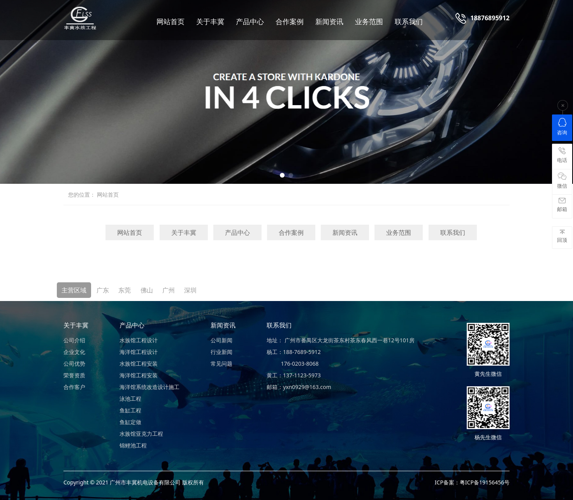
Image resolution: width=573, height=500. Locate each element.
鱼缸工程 (130, 410)
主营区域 (74, 290)
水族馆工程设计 (139, 340)
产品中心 (250, 21)
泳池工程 (130, 398)
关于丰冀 (210, 21)
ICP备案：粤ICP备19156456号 (472, 482)
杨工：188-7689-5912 (294, 352)
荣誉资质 (74, 375)
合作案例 (290, 21)
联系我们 (409, 21)
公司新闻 (221, 340)
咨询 (562, 127)
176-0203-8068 (293, 363)
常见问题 (221, 363)
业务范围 (369, 21)
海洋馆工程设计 (139, 352)
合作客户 (74, 387)
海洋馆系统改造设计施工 (149, 387)
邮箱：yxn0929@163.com (299, 387)
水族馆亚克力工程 (141, 433)
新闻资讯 (329, 21)
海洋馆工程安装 (139, 375)
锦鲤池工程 (133, 445)
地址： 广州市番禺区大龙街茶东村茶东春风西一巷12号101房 (341, 340)
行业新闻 (221, 352)
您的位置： (81, 194)
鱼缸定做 (130, 422)
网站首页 (170, 21)
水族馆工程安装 (139, 363)
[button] (282, 175)
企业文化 (74, 352)
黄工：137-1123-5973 (294, 375)
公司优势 (74, 363)
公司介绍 (74, 340)
